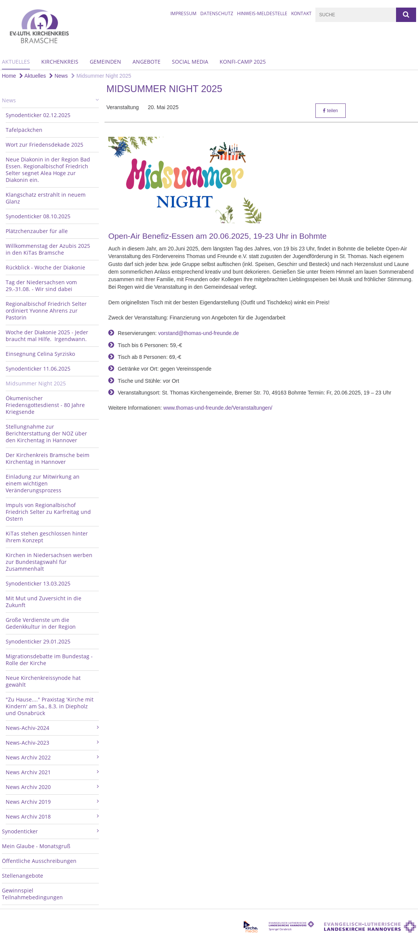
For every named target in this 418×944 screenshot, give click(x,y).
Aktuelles (16, 61)
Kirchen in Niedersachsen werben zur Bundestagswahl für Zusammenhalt (49, 561)
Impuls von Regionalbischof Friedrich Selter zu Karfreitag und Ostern (48, 511)
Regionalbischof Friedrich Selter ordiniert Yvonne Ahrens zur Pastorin (46, 310)
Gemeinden (105, 61)
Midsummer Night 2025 (101, 76)
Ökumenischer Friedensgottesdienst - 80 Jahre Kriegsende (45, 405)
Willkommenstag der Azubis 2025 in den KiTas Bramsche (48, 249)
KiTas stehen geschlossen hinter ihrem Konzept (47, 537)
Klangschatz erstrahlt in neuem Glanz (46, 198)
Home (9, 76)
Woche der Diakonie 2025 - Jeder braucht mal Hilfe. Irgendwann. (47, 336)
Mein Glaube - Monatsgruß (36, 846)
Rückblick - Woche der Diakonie (45, 267)
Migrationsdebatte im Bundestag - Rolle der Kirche (49, 660)
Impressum (183, 13)
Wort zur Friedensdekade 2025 (44, 144)
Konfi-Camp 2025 (243, 61)
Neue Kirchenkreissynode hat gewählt (43, 681)
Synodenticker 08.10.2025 (38, 216)
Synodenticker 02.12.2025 (38, 115)
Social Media (190, 61)
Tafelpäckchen (24, 129)
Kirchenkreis (59, 61)
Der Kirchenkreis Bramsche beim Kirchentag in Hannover (47, 458)
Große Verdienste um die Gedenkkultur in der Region (41, 623)
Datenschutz (216, 13)
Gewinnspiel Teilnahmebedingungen (32, 894)
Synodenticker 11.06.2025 (38, 368)
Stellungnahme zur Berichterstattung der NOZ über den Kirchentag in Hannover (46, 433)
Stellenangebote (22, 875)
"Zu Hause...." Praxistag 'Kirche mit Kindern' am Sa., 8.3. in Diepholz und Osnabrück (50, 706)
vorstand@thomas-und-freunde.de (198, 333)
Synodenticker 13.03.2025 (38, 583)
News (58, 76)
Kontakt (301, 13)
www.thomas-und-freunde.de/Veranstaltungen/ (217, 408)
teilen (330, 110)
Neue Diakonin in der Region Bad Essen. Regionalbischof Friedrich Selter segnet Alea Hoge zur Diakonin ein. (48, 169)
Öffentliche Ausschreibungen (39, 860)
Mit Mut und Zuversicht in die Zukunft (43, 602)
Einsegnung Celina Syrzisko (40, 353)
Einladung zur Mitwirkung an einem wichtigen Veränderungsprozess (43, 483)
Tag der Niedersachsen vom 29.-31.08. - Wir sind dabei (41, 286)
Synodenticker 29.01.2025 (38, 641)
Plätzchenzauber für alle (37, 231)
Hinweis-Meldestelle (262, 13)
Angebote (147, 61)
